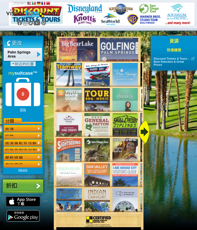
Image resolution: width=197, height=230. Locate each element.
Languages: (19, 2)
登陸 (23, 110)
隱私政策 (23, 170)
